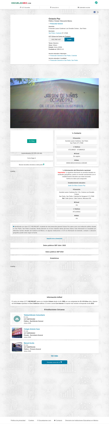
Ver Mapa (32, 141)
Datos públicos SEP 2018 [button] (54, 252)
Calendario (84, 7)
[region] (29, 31)
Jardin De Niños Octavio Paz (76, 185)
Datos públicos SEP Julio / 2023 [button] (54, 245)
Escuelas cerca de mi (54, 362)
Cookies (31, 420)
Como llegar (31, 158)
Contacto (58, 420)
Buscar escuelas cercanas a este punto (31, 164)
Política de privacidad (18, 420)
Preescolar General (56, 23)
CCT (25, 7)
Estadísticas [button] (54, 258)
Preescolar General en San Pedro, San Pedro (63, 60)
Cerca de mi (54, 7)
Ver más (54, 356)
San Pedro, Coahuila (55, 33)
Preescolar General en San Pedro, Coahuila (63, 55)
